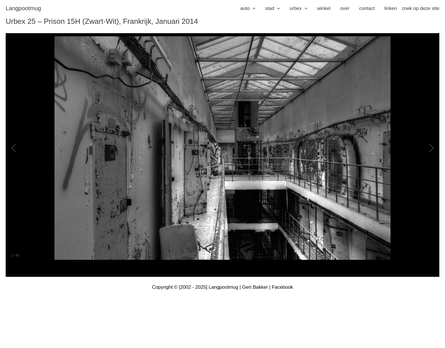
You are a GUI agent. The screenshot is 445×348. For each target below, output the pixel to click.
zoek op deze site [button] (420, 8)
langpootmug (23, 8)
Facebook (282, 287)
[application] (252, 8)
